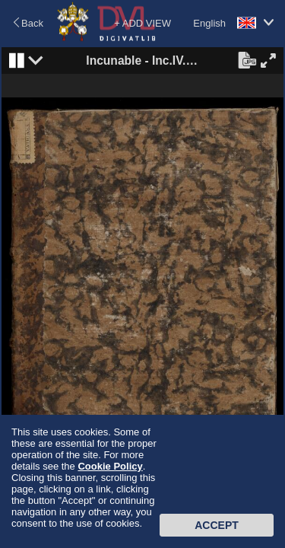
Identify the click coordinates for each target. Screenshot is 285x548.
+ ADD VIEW (142, 23)
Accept (217, 525)
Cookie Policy (110, 466)
